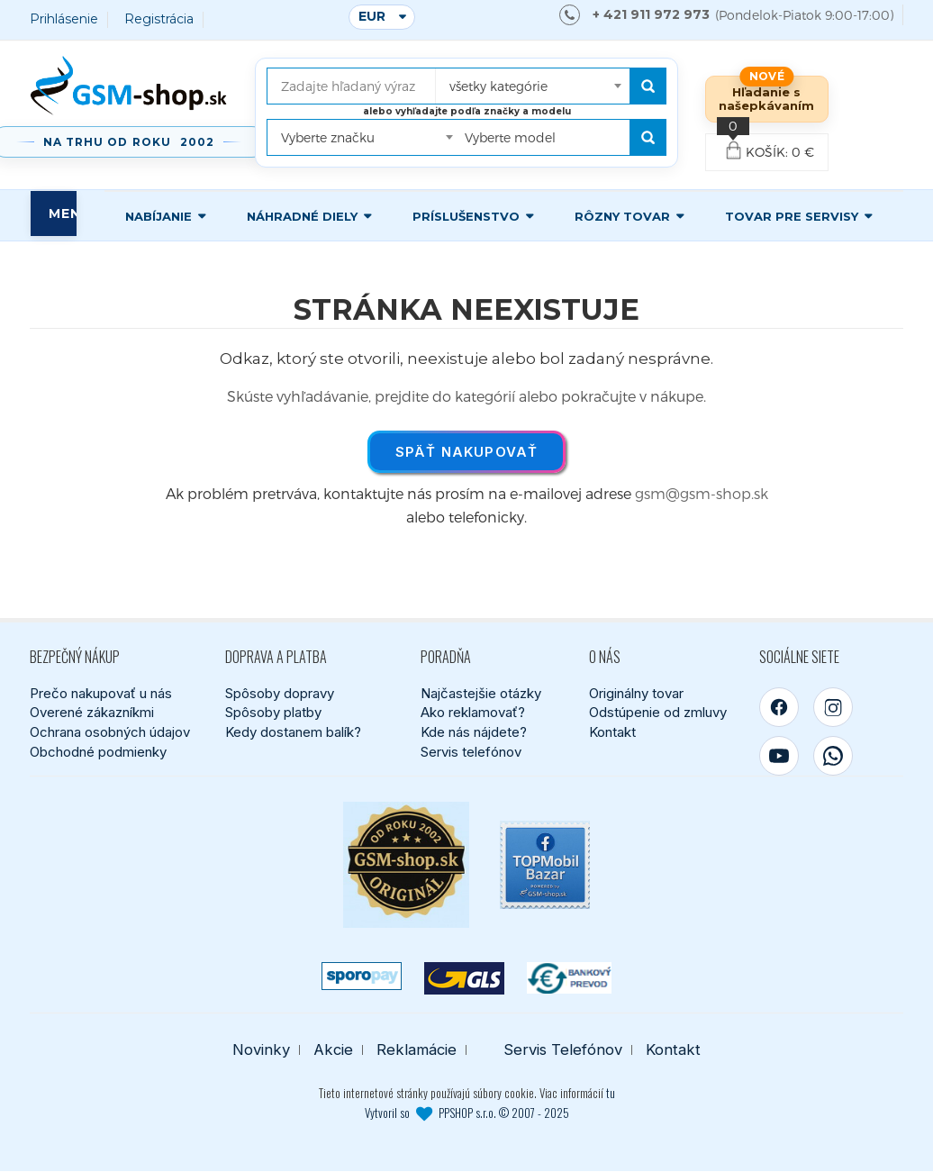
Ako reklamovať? (473, 713)
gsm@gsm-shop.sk (701, 493)
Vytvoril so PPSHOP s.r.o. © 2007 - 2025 (467, 1113)
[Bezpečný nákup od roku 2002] (406, 865)
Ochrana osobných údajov (110, 731)
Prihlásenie (64, 19)
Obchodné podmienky (98, 751)
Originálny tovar (636, 693)
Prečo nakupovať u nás (101, 693)
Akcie (333, 1050)
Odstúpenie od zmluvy (658, 713)
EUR (371, 16)
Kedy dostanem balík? (293, 731)
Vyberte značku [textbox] (328, 137)
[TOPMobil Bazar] (545, 865)
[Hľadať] (648, 86)
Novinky (261, 1050)
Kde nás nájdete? (474, 731)
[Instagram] (833, 707)
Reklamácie (416, 1050)
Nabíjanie (158, 216)
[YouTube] (779, 756)
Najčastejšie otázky (481, 693)
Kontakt (612, 731)
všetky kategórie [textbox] (498, 86)
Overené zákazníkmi (92, 713)
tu (610, 1093)
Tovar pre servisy (791, 216)
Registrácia (159, 19)
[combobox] (533, 80)
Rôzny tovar (622, 216)
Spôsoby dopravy (279, 693)
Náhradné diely (302, 216)
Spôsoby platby (273, 713)
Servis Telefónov (562, 1050)
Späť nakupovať (467, 451)
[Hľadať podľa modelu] (648, 137)
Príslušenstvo (466, 216)
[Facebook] (779, 707)
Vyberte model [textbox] (510, 137)
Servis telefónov (471, 751)
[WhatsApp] (833, 756)
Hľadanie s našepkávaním (766, 99)
